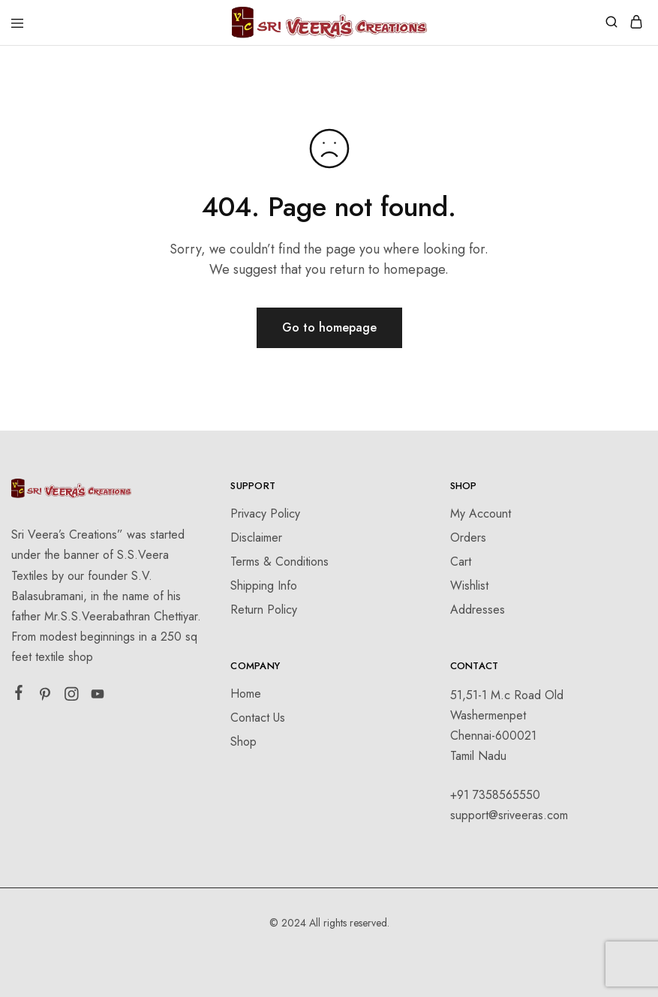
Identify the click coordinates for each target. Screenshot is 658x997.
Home (245, 693)
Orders (468, 537)
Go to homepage (329, 327)
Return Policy (263, 609)
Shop (243, 741)
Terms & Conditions (279, 561)
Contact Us (257, 717)
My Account (480, 513)
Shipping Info (263, 585)
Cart (460, 561)
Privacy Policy (265, 513)
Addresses (477, 609)
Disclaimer (256, 537)
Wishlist (469, 585)
